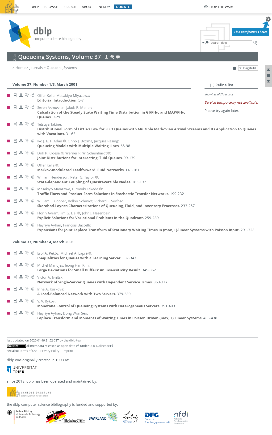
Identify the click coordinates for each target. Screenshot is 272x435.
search (70, 6)
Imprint (68, 351)
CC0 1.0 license (99, 346)
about (87, 6)
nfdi (102, 6)
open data (68, 346)
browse (51, 6)
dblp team (76, 340)
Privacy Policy (49, 351)
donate (123, 6)
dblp (35, 6)
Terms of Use (28, 351)
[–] (212, 84)
